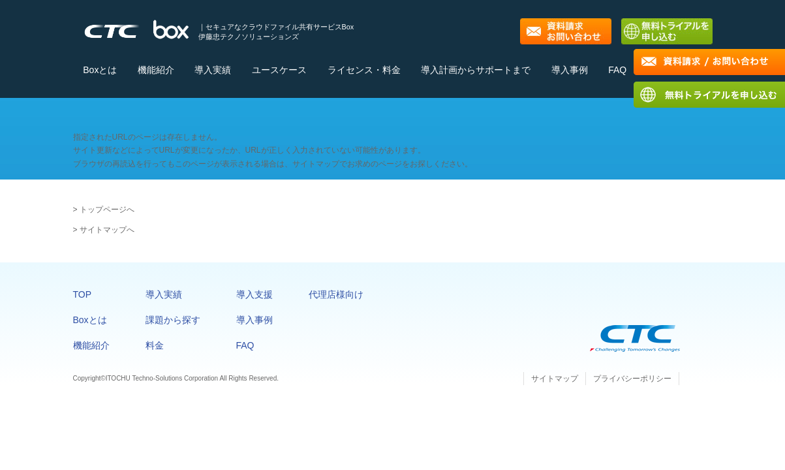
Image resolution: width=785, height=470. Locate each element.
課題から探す (173, 320)
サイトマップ (554, 378)
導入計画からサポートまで (476, 69)
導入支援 (254, 294)
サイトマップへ (107, 229)
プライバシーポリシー (632, 378)
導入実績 (212, 69)
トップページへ (107, 209)
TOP (82, 294)
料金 (155, 345)
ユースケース (279, 69)
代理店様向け (336, 294)
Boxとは (100, 69)
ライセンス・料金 (364, 69)
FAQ (617, 69)
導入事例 (569, 69)
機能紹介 (156, 69)
